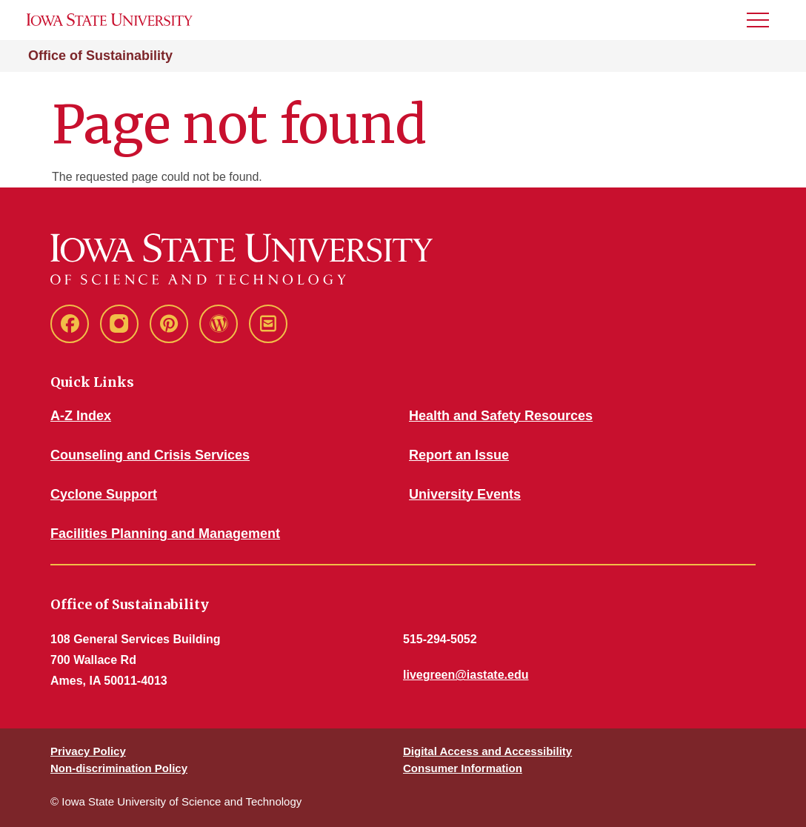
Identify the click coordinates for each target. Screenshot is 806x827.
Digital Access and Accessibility (487, 751)
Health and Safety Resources (501, 415)
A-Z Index (80, 415)
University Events (465, 494)
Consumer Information (462, 768)
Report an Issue (459, 455)
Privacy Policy (88, 751)
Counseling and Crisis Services (150, 455)
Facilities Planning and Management (165, 533)
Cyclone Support (103, 494)
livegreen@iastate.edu (465, 674)
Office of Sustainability (100, 55)
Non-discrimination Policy (118, 768)
